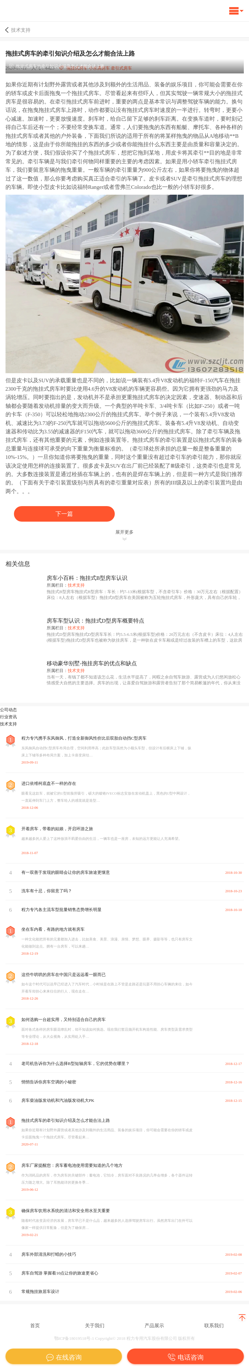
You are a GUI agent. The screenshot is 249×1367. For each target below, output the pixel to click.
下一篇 (64, 514)
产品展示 (154, 1325)
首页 (35, 1325)
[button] (236, 12)
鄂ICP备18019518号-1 (74, 1338)
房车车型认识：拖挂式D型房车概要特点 (95, 621)
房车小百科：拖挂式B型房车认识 (87, 578)
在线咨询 (63, 1357)
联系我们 (214, 1325)
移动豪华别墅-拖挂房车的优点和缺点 (92, 663)
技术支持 (17, 30)
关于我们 (94, 1325)
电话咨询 (185, 1357)
